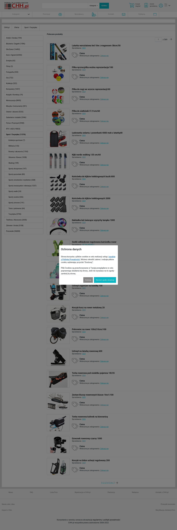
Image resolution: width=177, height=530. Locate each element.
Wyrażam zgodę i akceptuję (105, 280)
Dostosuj (88, 280)
